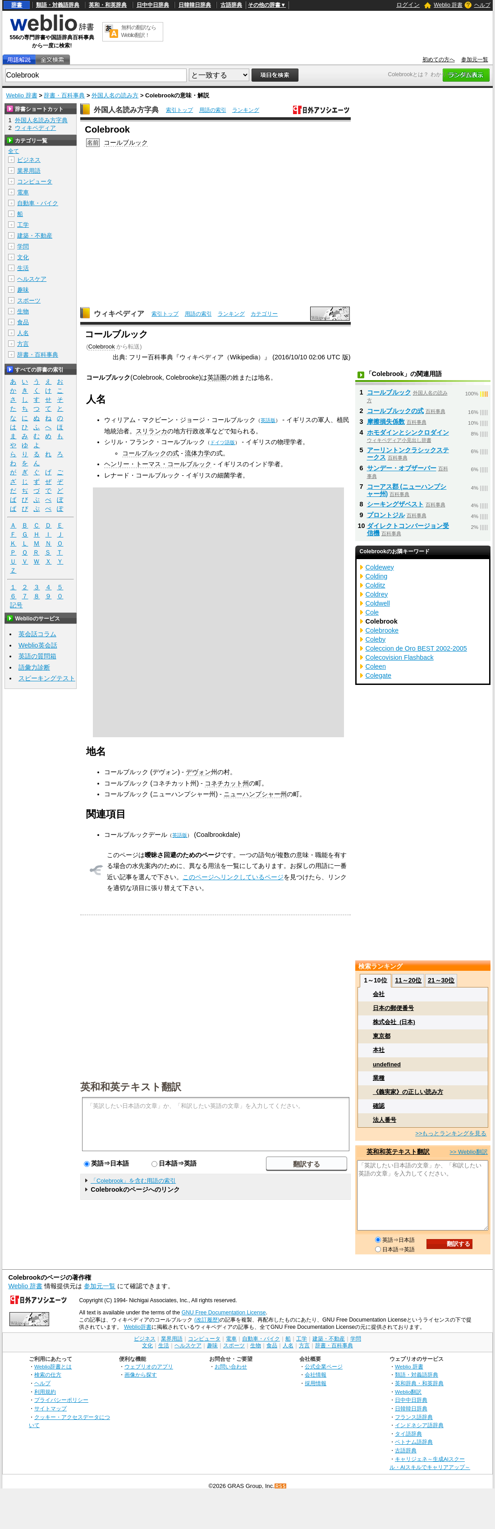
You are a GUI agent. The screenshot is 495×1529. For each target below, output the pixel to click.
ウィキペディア (119, 313)
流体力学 (197, 453)
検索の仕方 (47, 1374)
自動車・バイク (37, 203)
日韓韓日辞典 (195, 5)
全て (13, 151)
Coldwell (378, 603)
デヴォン (198, 772)
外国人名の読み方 (115, 95)
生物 (23, 311)
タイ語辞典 (408, 1434)
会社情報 (315, 1374)
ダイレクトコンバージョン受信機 (408, 529)
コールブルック (126, 142)
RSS (280, 1486)
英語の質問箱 (37, 656)
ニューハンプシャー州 (255, 794)
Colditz (375, 585)
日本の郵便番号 (393, 1008)
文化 (23, 257)
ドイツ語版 (222, 442)
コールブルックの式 (150, 453)
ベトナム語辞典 (414, 1442)
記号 (16, 605)
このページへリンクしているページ (233, 877)
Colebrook (101, 346)
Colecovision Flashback (400, 657)
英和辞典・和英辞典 (419, 1383)
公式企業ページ (324, 1366)
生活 (23, 268)
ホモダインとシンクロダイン (408, 432)
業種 (379, 1077)
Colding (377, 576)
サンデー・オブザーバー (401, 468)
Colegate (379, 675)
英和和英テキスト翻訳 (130, 1086)
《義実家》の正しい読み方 (408, 1091)
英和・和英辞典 (108, 5)
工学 (23, 224)
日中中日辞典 (153, 5)
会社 (379, 994)
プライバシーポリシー (61, 1400)
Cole (372, 612)
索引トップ (179, 110)
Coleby (376, 639)
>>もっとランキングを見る (450, 1133)
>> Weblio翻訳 (468, 1151)
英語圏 (216, 377)
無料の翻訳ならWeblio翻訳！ (138, 31)
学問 (23, 246)
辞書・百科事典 (64, 95)
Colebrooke (382, 630)
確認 (379, 1105)
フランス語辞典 (414, 1417)
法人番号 (384, 1119)
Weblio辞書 (137, 1327)
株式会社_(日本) (394, 1022)
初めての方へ (438, 59)
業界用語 (29, 170)
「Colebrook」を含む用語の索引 (133, 1180)
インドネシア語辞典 (419, 1425)
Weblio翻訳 (408, 1392)
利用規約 (45, 1392)
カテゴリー (264, 314)
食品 (23, 322)
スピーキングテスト (46, 678)
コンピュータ (34, 181)
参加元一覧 (474, 59)
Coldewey (380, 567)
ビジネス (29, 159)
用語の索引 (212, 110)
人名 (23, 333)
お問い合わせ (231, 1366)
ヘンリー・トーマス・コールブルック (157, 464)
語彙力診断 (34, 667)
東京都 (381, 1036)
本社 (379, 1050)
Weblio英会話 (37, 645)
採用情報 (315, 1383)
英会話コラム (37, 634)
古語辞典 (231, 5)
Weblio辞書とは (53, 1366)
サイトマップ (50, 1408)
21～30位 (441, 980)
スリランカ (151, 431)
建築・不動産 (34, 235)
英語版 (268, 420)
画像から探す (140, 1374)
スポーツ (29, 300)
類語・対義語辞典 (57, 5)
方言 (23, 343)
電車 (23, 192)
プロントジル (386, 515)
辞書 (16, 5)
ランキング (245, 110)
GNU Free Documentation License (224, 1312)
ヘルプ (482, 5)
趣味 (23, 289)
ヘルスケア (31, 278)
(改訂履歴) (207, 1320)
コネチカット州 (227, 783)
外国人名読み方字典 (126, 110)
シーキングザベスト (395, 504)
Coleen (376, 666)
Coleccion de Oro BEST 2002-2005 (416, 648)
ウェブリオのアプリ (148, 1366)
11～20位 (408, 980)
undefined (387, 1064)
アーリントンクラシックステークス (408, 453)
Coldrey (377, 594)
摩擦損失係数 (386, 421)
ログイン (408, 4)
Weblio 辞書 (448, 5)
